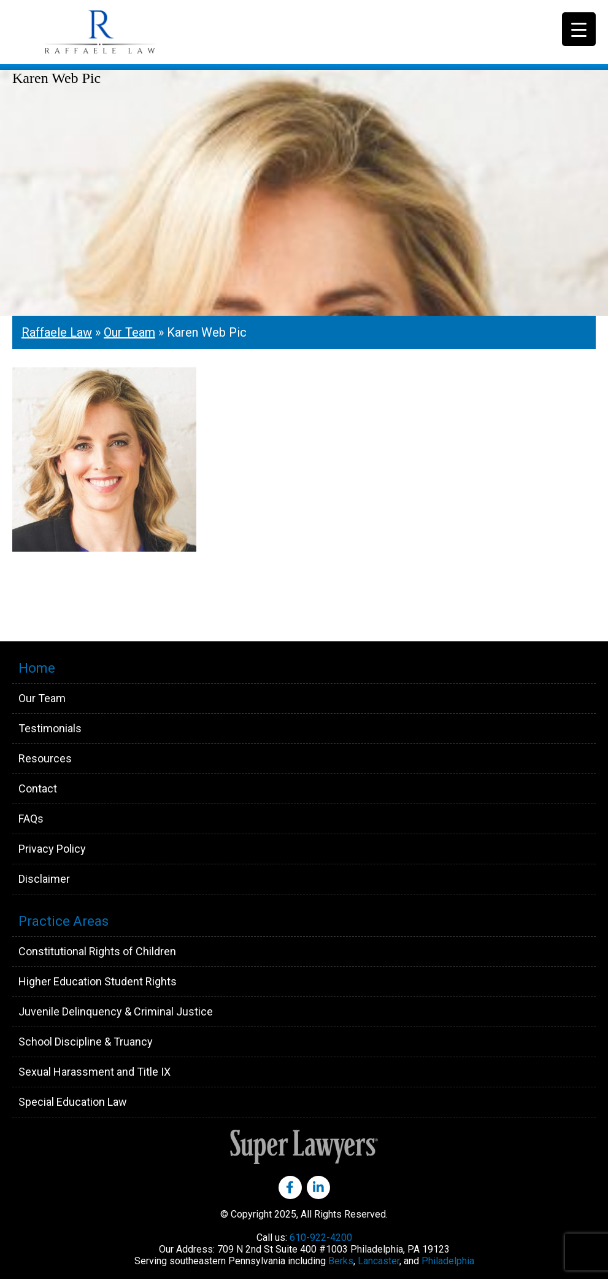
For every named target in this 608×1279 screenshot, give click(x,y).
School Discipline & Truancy (85, 1041)
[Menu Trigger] (579, 29)
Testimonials (50, 728)
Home (36, 668)
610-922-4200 (321, 1237)
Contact (37, 788)
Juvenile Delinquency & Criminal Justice (115, 1011)
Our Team (129, 332)
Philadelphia (447, 1261)
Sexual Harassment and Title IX (94, 1071)
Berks (340, 1261)
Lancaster (378, 1261)
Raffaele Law (129, 31)
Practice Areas (63, 921)
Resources (45, 758)
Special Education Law (72, 1101)
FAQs (31, 818)
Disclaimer (44, 878)
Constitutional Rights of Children (97, 951)
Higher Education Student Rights (97, 981)
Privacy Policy (52, 848)
